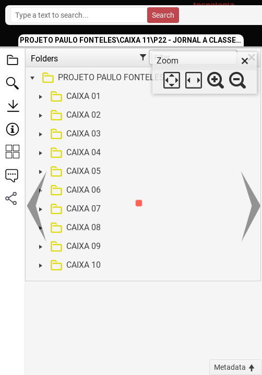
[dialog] (204, 73)
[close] (245, 61)
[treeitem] (141, 78)
